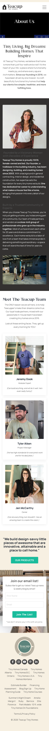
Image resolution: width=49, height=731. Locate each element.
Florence (12, 704)
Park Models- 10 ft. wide (30, 704)
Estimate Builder (19, 685)
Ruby (21, 701)
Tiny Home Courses (33, 691)
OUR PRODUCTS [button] (24, 560)
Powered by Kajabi (24, 724)
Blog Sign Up (25, 688)
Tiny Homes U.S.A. (26, 675)
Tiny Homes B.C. (22, 672)
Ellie (39, 701)
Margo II (11, 701)
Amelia (37, 697)
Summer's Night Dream (20, 697)
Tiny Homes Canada (18, 669)
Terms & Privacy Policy (24, 713)
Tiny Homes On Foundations (24, 707)
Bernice (30, 701)
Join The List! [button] (24, 614)
